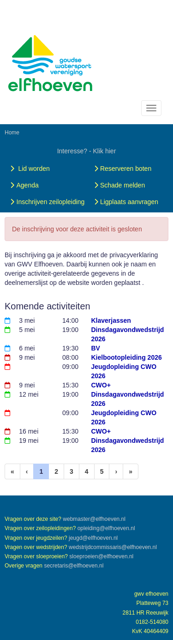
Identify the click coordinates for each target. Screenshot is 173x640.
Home (12, 132)
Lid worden (29, 168)
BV (95, 348)
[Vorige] (27, 471)
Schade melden (118, 185)
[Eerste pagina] (12, 471)
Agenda (23, 185)
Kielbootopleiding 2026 (126, 357)
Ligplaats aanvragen (125, 201)
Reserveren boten (121, 168)
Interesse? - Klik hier (86, 151)
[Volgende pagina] (116, 471)
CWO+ (101, 385)
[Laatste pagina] (130, 471)
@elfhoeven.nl (94, 519)
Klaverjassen (111, 320)
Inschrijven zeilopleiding (46, 201)
